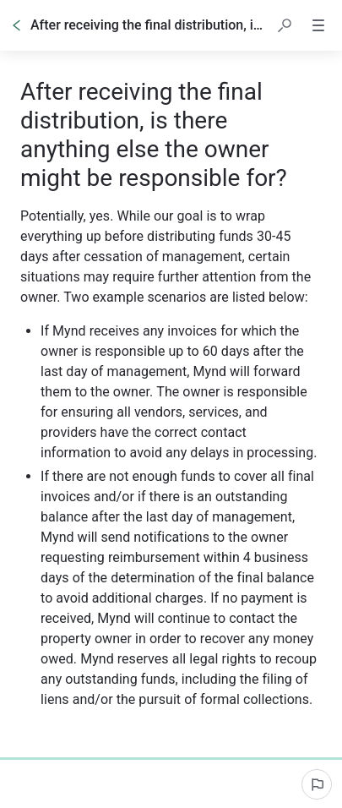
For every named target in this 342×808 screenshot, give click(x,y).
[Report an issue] (316, 784)
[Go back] (17, 25)
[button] (284, 25)
